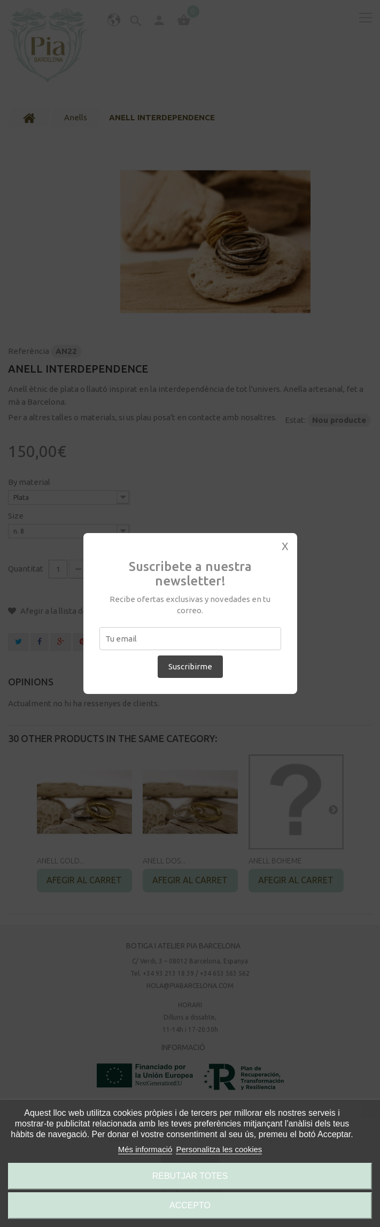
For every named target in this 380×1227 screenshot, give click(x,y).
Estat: (295, 420)
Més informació (145, 1149)
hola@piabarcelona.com (190, 985)
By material (30, 482)
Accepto (190, 1205)
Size (16, 515)
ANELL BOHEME (275, 860)
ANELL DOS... (164, 860)
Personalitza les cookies (219, 1149)
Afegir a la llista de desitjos (68, 610)
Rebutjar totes (190, 1175)
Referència (28, 351)
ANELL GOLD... (60, 860)
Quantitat (25, 568)
